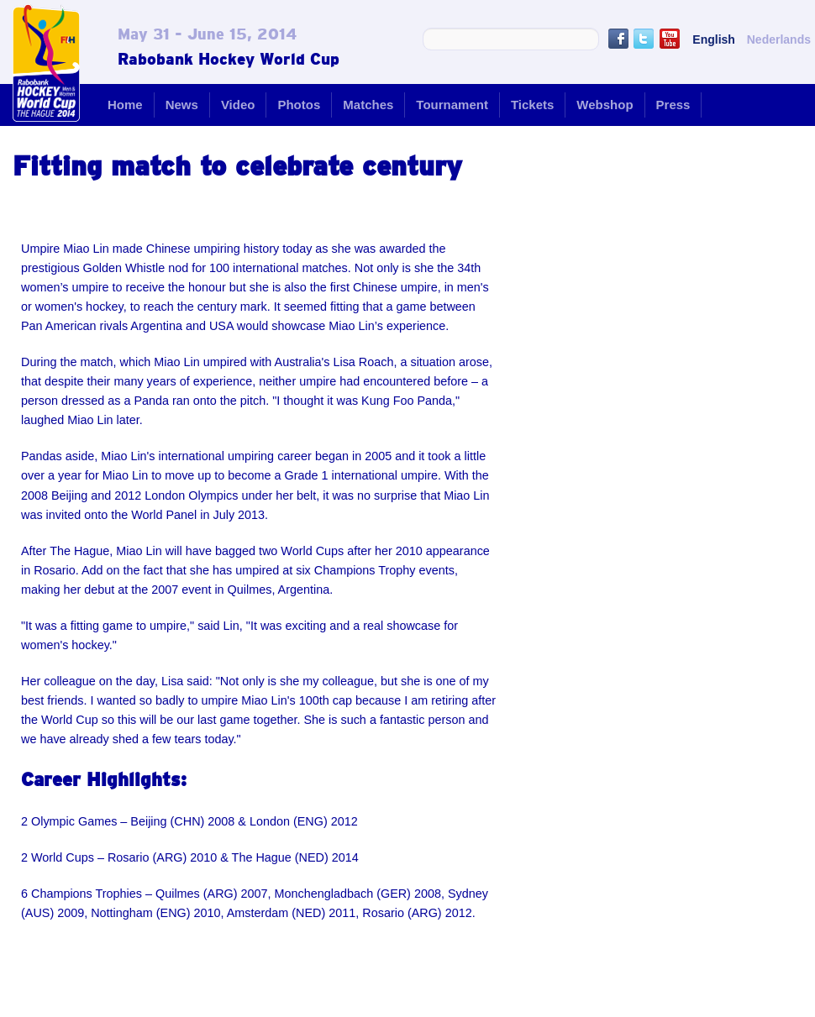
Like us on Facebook (618, 39)
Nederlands (779, 39)
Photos (298, 104)
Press (673, 104)
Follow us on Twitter (644, 39)
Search (584, 39)
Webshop (604, 104)
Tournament (452, 104)
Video (238, 104)
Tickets (532, 104)
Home (125, 104)
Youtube (670, 39)
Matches (368, 104)
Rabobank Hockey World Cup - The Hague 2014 (46, 63)
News (182, 104)
